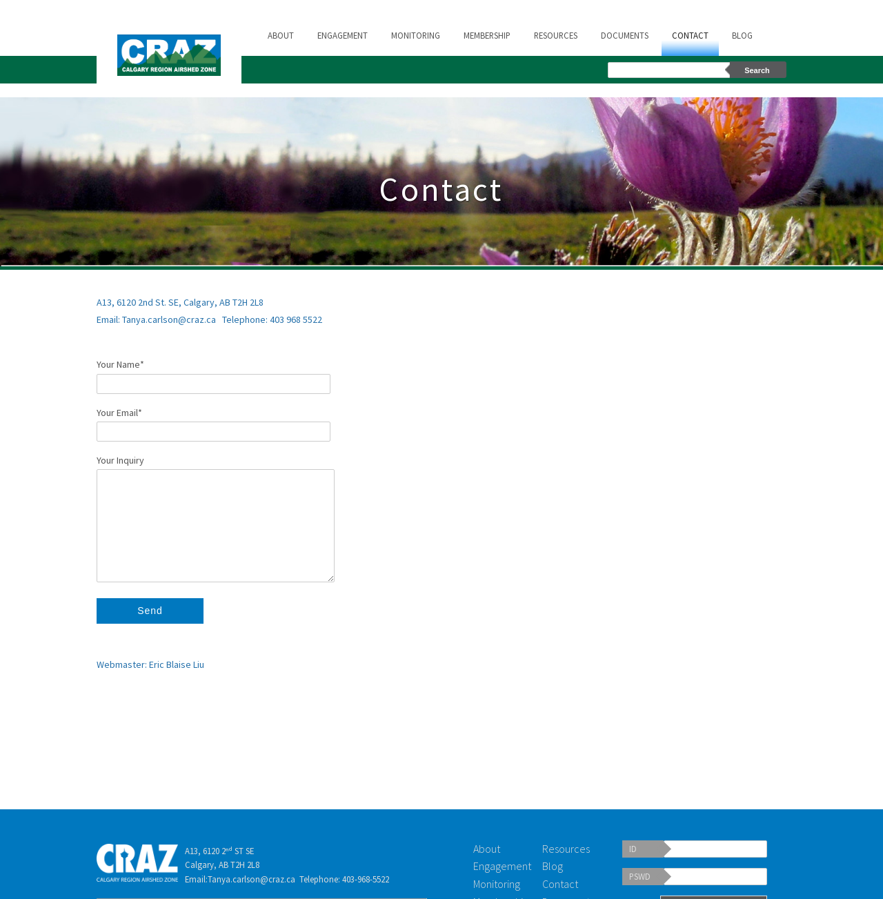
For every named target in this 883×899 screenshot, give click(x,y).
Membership (487, 35)
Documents (624, 35)
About (281, 35)
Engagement (342, 35)
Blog (742, 35)
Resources (555, 35)
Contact (690, 35)
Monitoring (415, 35)
